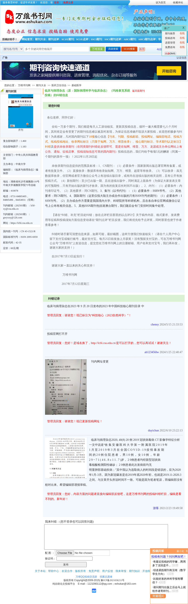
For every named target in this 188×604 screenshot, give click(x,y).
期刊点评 (53, 39)
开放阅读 (147, 576)
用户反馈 (107, 576)
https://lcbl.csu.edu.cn (22, 223)
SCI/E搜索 (129, 48)
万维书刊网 (24, 85)
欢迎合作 (67, 576)
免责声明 (94, 576)
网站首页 (27, 39)
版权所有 (80, 576)
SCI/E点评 (82, 39)
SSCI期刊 (96, 39)
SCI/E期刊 (67, 39)
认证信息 (182, 57)
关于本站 (40, 576)
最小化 (180, 551)
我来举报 (120, 576)
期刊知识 (134, 576)
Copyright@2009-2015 (86, 585)
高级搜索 (113, 48)
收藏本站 (178, 2)
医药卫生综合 (58, 85)
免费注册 (68, 2)
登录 (56, 2)
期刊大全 (40, 39)
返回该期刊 (138, 90)
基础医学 (76, 85)
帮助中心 (53, 576)
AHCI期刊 (129, 39)
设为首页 (161, 2)
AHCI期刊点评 (147, 39)
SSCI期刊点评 (112, 39)
